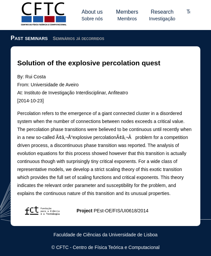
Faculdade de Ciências (77, 234)
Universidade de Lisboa (133, 234)
